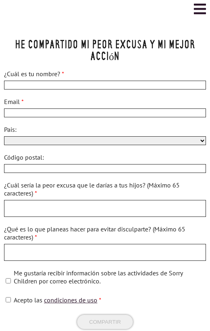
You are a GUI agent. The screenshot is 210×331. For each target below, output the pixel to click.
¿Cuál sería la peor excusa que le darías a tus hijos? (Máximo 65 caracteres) (92, 189)
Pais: (10, 129)
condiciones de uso (70, 300)
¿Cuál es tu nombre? (34, 74)
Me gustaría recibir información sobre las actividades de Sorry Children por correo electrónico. (98, 277)
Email (14, 102)
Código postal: (24, 157)
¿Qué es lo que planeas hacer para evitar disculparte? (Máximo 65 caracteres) (94, 233)
